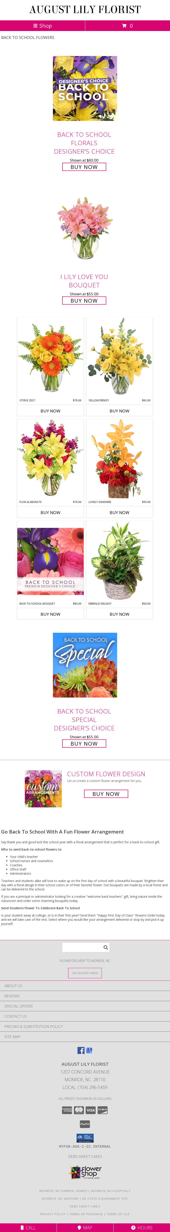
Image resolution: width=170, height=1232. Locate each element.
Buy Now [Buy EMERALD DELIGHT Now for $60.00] (119, 614)
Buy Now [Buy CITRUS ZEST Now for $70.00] (50, 411)
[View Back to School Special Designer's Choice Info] (85, 665)
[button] (85, 1138)
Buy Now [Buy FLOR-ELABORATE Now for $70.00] (50, 512)
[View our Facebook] (81, 1052)
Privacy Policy (53, 1214)
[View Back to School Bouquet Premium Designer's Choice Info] (50, 561)
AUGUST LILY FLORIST (85, 9)
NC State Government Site (105, 1199)
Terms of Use (118, 1214)
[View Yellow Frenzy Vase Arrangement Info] (119, 358)
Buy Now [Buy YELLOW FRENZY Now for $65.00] (119, 411)
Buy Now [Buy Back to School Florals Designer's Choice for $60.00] (84, 166)
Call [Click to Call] (28, 1228)
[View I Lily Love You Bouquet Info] (85, 227)
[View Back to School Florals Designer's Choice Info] (85, 88)
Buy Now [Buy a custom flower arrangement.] (106, 793)
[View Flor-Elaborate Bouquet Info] (50, 459)
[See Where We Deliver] (85, 973)
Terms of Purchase (86, 1214)
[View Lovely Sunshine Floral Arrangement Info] (119, 459)
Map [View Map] (85, 1228)
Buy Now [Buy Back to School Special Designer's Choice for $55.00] (84, 743)
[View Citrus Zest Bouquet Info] (50, 358)
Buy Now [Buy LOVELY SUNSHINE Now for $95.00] (119, 512)
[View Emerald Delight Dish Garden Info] (119, 561)
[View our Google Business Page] (89, 1052)
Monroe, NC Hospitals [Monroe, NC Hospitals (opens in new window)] (111, 1191)
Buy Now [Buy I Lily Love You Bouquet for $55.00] (84, 300)
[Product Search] (86, 947)
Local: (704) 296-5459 (85, 1087)
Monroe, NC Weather (60, 1199)
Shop (42, 25)
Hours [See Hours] (142, 1228)
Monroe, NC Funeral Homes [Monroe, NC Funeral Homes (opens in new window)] (63, 1191)
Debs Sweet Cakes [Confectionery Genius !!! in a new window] (85, 1156)
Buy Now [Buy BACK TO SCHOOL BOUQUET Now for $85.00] (50, 614)
